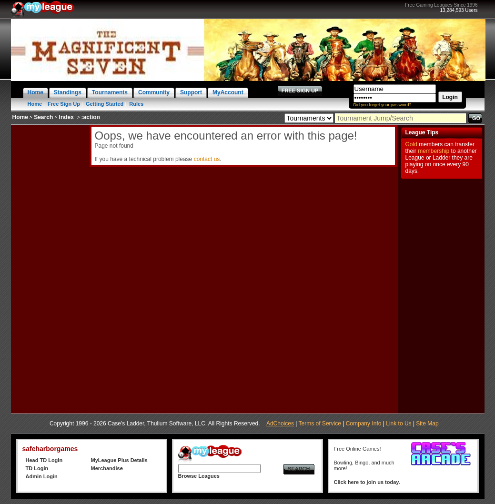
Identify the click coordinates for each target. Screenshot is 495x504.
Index (66, 117)
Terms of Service (320, 423)
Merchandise (107, 468)
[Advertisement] (49, 268)
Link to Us (398, 423)
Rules (136, 104)
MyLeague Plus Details (119, 460)
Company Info (364, 423)
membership (433, 151)
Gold (411, 144)
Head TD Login (44, 460)
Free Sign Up (64, 104)
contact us (207, 159)
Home (35, 104)
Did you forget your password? (383, 104)
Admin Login (42, 476)
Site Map (427, 423)
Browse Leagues (199, 476)
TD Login (37, 468)
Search (43, 117)
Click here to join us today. (367, 482)
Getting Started (104, 104)
